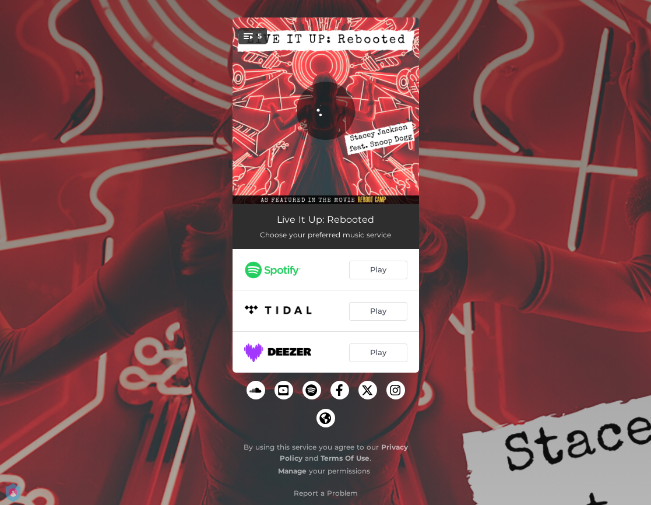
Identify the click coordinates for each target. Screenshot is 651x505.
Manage (292, 471)
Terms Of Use (345, 458)
